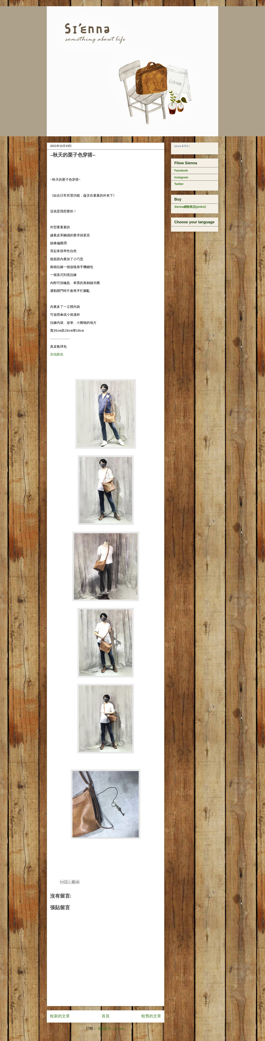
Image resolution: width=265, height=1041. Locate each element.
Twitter (179, 184)
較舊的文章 (151, 1016)
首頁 (106, 1016)
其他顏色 (56, 355)
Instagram (181, 177)
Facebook (181, 170)
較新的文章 (60, 1016)
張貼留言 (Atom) (111, 1029)
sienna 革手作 (181, 146)
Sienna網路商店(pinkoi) (190, 206)
